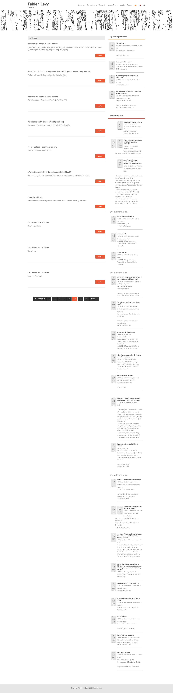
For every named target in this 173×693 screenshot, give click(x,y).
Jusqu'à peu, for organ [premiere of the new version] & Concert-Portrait (133, 162)
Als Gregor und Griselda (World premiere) (46, 121)
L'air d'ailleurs (122, 616)
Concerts (81, 5)
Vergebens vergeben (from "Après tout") (128, 303)
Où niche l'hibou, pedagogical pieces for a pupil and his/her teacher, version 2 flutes (129, 536)
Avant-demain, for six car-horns (128, 583)
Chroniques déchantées (125, 375)
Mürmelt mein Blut (123, 652)
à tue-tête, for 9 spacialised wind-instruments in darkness (133, 142)
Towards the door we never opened (43, 43)
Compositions (92, 5)
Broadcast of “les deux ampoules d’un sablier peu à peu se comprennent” (59, 71)
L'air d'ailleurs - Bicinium (125, 635)
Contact (129, 5)
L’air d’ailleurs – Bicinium (38, 222)
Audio (122, 5)
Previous (40, 299)
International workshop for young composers (133, 507)
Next (94, 299)
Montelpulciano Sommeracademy (42, 147)
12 (86, 299)
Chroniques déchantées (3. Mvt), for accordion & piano (129, 356)
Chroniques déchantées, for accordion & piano (133, 123)
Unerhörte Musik (35, 197)
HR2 (118, 405)
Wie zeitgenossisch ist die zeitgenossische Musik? (49, 172)
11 (80, 299)
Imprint (74, 688)
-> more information (124, 591)
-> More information (124, 226)
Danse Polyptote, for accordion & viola (128, 599)
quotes (100, 55)
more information (123, 499)
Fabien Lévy (38, 4)
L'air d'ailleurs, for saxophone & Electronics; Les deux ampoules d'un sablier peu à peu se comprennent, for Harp (129, 567)
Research (102, 5)
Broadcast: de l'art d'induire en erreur (127, 445)
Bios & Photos (113, 5)
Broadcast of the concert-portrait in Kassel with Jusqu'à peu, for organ (129, 399)
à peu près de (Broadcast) (126, 332)
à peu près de (122, 234)
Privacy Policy (83, 688)
